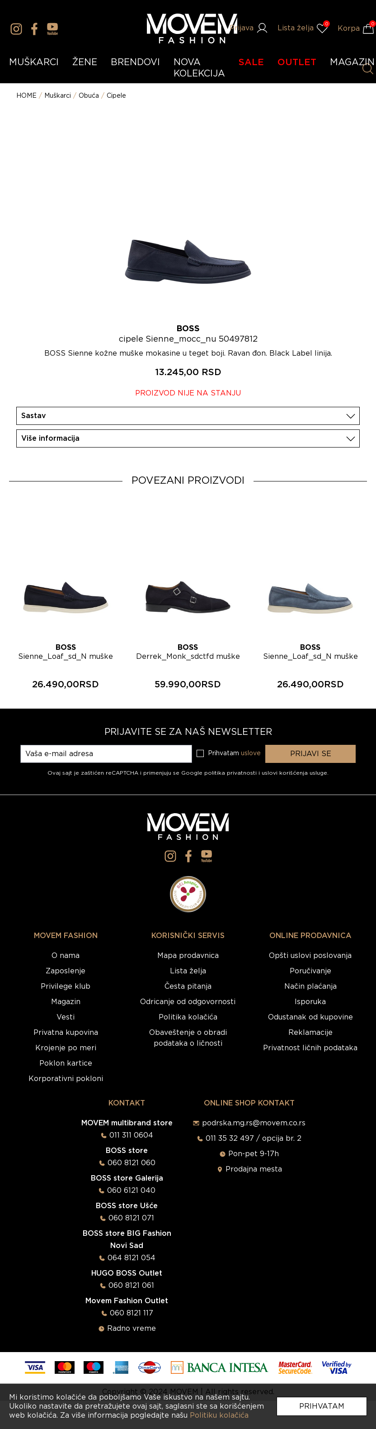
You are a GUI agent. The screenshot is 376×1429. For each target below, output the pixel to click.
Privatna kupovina (65, 1032)
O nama (66, 955)
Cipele (116, 96)
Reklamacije (310, 1032)
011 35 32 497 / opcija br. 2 (253, 1138)
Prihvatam (321, 1406)
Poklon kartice (65, 1063)
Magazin (65, 1001)
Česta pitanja (188, 986)
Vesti (65, 1017)
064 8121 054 (131, 1258)
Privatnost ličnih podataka (310, 1048)
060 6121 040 (131, 1190)
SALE (251, 62)
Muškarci (57, 96)
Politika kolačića (188, 1017)
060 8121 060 (131, 1163)
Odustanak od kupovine (310, 1017)
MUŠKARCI (34, 62)
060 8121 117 (131, 1313)
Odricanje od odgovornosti (187, 1001)
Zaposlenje (65, 971)
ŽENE (84, 62)
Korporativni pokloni (65, 1078)
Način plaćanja (310, 986)
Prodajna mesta (254, 1169)
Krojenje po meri (65, 1048)
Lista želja (188, 971)
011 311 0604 (131, 1135)
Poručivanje (310, 971)
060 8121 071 (131, 1218)
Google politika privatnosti (219, 773)
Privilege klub (65, 986)
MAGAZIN (352, 62)
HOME (26, 96)
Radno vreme (131, 1328)
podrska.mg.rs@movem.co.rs (254, 1123)
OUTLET (296, 62)
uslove (251, 753)
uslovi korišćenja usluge (294, 773)
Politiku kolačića (219, 1415)
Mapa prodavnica (188, 955)
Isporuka (310, 1001)
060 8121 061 (131, 1285)
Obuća (89, 96)
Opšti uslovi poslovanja (310, 955)
